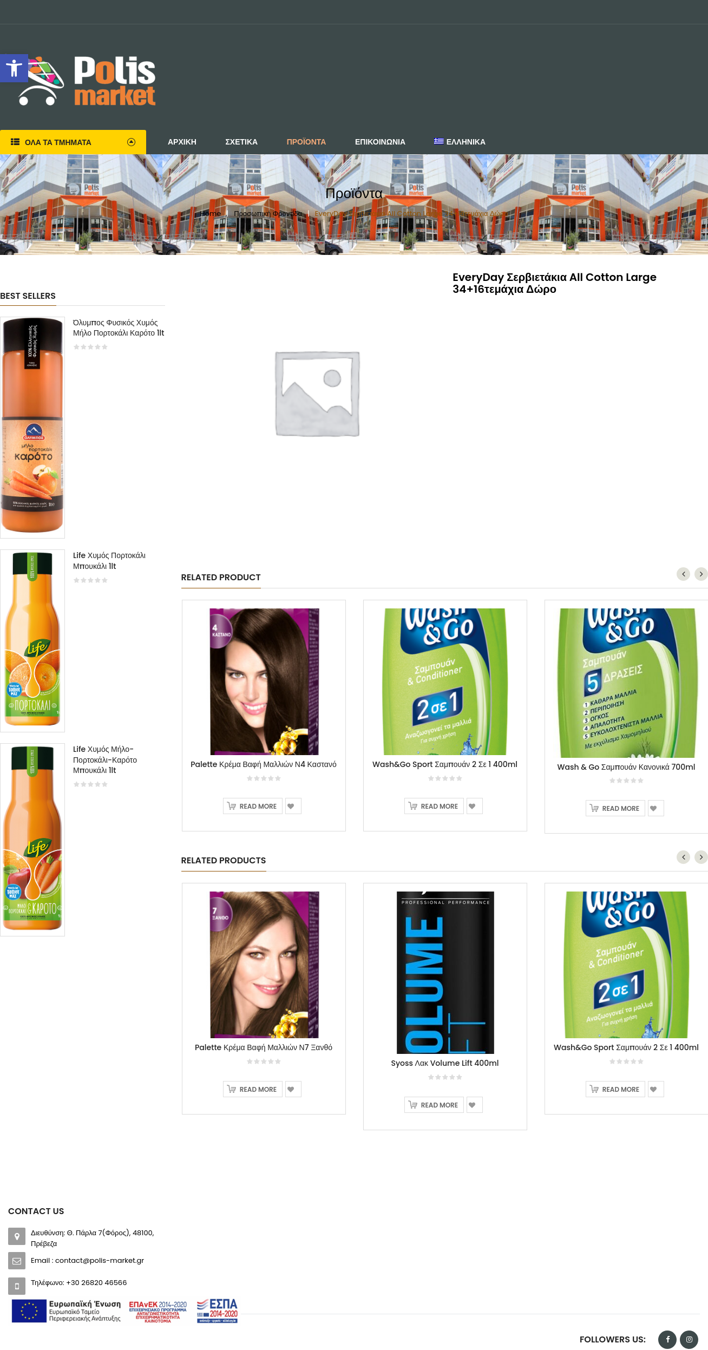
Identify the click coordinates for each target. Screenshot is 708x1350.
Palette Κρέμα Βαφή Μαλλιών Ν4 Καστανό (264, 685)
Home (210, 213)
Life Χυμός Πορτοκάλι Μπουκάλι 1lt (109, 561)
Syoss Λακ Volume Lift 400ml (445, 984)
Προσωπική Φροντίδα (268, 213)
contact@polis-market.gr (99, 1181)
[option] (82, 632)
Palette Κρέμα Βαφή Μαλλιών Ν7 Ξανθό (263, 968)
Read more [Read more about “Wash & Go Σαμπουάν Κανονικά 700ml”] (620, 730)
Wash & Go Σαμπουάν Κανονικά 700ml (627, 688)
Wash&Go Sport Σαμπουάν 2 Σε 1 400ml (444, 685)
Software (181, 1336)
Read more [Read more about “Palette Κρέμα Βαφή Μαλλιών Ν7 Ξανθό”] (258, 1010)
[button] (14, 68)
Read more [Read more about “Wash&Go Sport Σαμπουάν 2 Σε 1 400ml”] (439, 727)
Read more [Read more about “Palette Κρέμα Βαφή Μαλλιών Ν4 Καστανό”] (258, 727)
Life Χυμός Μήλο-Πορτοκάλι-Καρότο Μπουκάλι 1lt (105, 760)
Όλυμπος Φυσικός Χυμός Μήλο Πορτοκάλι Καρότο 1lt (119, 328)
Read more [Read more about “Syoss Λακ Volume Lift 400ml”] (439, 1026)
